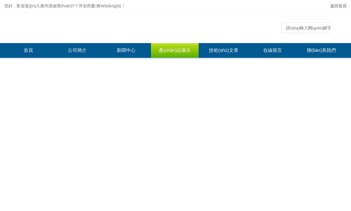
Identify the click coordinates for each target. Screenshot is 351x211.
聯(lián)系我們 (321, 50)
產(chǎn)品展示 (175, 50)
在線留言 (272, 50)
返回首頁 (338, 6)
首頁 (28, 50)
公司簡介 (77, 50)
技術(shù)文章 (223, 50)
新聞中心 (126, 50)
